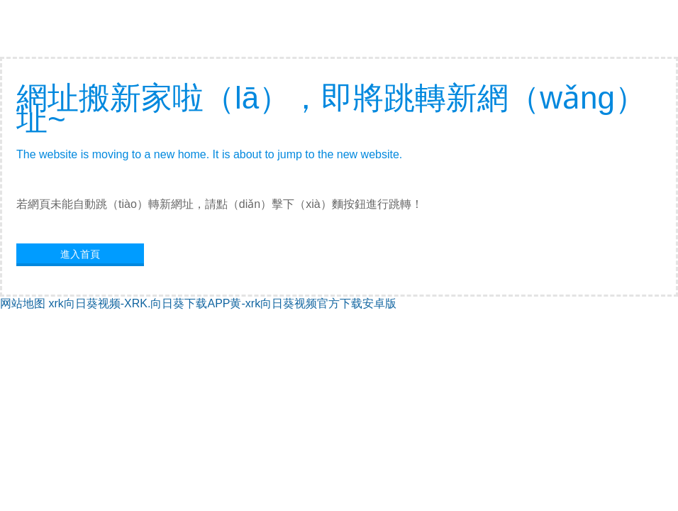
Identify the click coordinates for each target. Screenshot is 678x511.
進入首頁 (80, 254)
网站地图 (22, 303)
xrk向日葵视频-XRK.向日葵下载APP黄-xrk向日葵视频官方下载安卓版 (222, 303)
